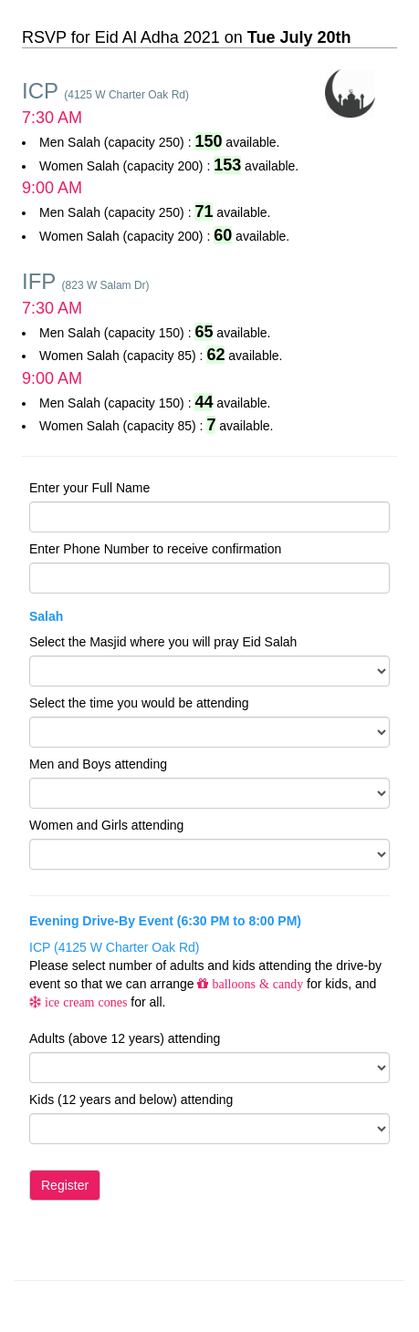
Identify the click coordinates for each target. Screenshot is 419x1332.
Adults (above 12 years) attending (124, 1038)
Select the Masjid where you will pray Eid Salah (163, 642)
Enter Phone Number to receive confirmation (155, 549)
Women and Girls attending (106, 825)
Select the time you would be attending (139, 703)
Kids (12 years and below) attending (131, 1099)
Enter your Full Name (89, 487)
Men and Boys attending (98, 764)
